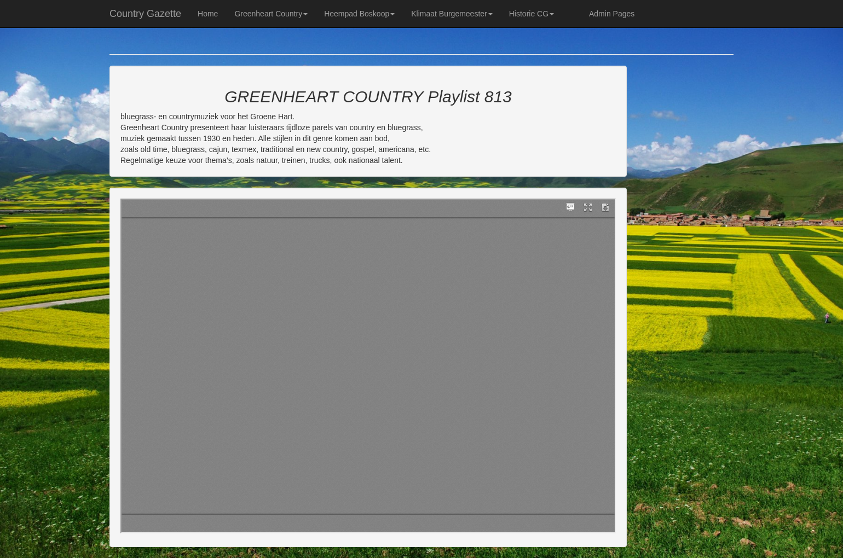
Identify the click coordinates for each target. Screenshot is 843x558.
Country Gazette (145, 13)
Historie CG (531, 13)
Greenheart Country (271, 13)
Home (208, 13)
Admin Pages (611, 13)
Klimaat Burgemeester (452, 13)
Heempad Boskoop (359, 13)
